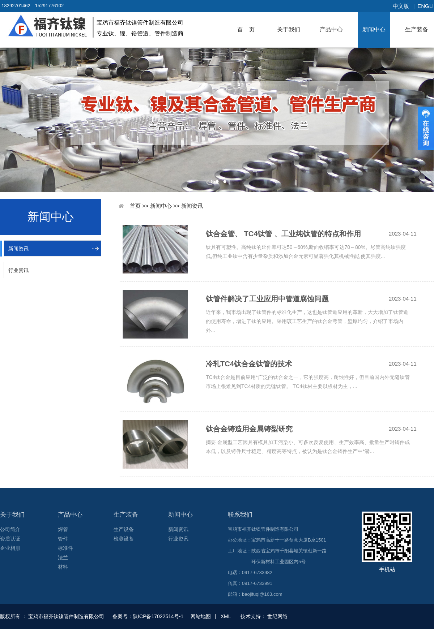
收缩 (426, 128)
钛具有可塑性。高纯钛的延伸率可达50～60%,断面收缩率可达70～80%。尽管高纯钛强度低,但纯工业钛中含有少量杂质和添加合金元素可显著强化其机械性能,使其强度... (306, 251)
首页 (135, 206)
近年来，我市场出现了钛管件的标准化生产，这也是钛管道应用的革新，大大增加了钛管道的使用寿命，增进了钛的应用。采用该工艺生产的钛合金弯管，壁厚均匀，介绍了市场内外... (307, 317)
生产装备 (416, 29)
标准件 (65, 548)
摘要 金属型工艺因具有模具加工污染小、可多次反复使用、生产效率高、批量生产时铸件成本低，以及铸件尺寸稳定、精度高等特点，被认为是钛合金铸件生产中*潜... (308, 446)
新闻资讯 (18, 248)
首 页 (246, 29)
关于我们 (288, 29)
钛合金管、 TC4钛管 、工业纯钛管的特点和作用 (283, 234)
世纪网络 (277, 616)
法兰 (63, 557)
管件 (63, 539)
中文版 (401, 6)
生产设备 (124, 529)
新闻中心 (374, 29)
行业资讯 (18, 270)
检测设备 (124, 539)
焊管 (63, 529)
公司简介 (10, 529)
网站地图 (201, 616)
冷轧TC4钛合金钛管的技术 (249, 364)
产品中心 (331, 29)
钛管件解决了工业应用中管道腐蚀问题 (267, 299)
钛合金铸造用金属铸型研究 (249, 429)
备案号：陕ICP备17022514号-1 (148, 616)
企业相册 (10, 548)
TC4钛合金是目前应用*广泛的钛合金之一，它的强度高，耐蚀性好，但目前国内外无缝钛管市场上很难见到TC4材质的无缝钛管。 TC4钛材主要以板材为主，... (308, 381)
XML (226, 616)
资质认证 (10, 539)
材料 (63, 567)
